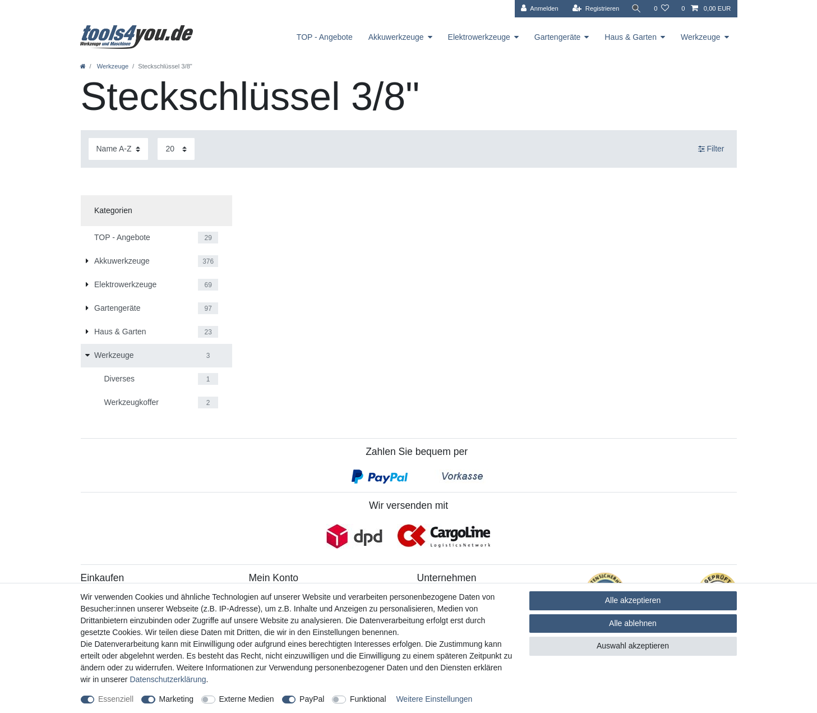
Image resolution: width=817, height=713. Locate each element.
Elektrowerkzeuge (479, 37)
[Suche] (636, 8)
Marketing (176, 698)
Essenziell (115, 698)
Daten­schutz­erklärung (168, 679)
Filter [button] (711, 149)
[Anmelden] (540, 8)
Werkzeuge (701, 37)
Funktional (368, 698)
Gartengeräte (557, 37)
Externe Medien (246, 698)
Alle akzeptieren (633, 600)
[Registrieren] (595, 8)
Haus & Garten (630, 37)
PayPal (311, 698)
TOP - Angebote (325, 37)
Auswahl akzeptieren (633, 645)
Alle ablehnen (633, 623)
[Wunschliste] (661, 8)
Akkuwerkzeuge (396, 37)
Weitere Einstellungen (434, 698)
